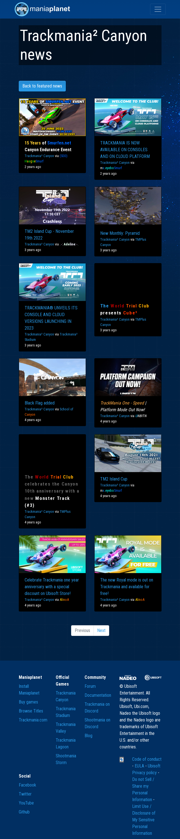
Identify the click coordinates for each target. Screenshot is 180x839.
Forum (90, 686)
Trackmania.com (33, 720)
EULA (140, 766)
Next (101, 630)
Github (24, 812)
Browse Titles (31, 711)
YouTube (26, 803)
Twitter (25, 794)
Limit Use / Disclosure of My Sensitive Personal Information (143, 820)
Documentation (98, 695)
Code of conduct (147, 759)
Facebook (27, 785)
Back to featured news (42, 86)
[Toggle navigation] (158, 9)
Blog (88, 735)
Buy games (28, 702)
